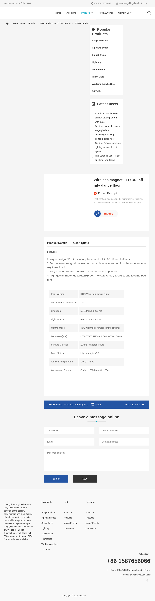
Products (87, 12)
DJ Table (96, 91)
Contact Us (125, 12)
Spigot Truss (99, 55)
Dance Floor (47, 23)
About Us (71, 12)
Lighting (96, 62)
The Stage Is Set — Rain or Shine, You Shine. (106, 157)
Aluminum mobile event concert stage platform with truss (105, 117)
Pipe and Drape (100, 47)
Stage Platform (100, 40)
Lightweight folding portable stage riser (103, 136)
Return (96, 404)
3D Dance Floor (63, 23)
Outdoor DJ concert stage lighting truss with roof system (106, 147)
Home (58, 12)
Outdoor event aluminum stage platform (106, 128)
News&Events (106, 12)
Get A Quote (81, 242)
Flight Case (98, 76)
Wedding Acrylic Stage (103, 84)
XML (89, 595)
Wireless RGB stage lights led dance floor (85, 404)
